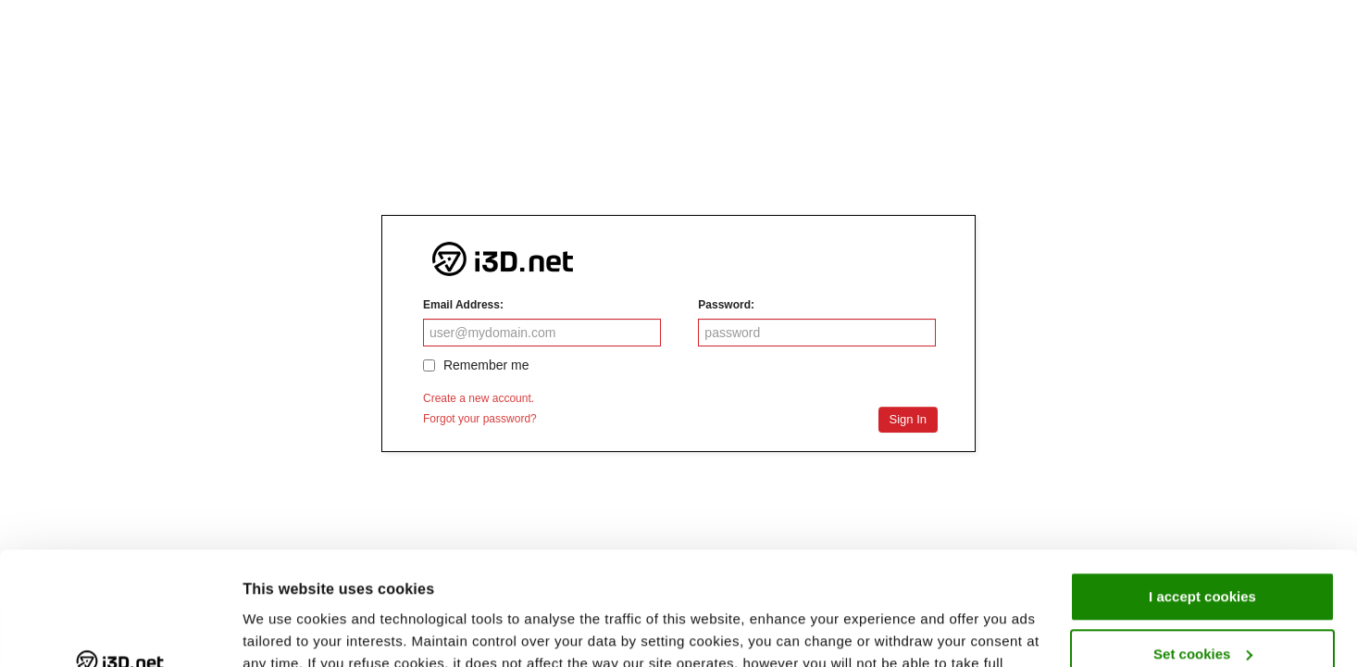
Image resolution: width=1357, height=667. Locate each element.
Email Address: (463, 304)
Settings (270, 630)
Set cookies (1202, 547)
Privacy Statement (729, 579)
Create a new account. (478, 398)
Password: (726, 304)
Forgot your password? (480, 418)
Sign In (908, 419)
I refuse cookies (1202, 604)
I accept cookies (1202, 490)
